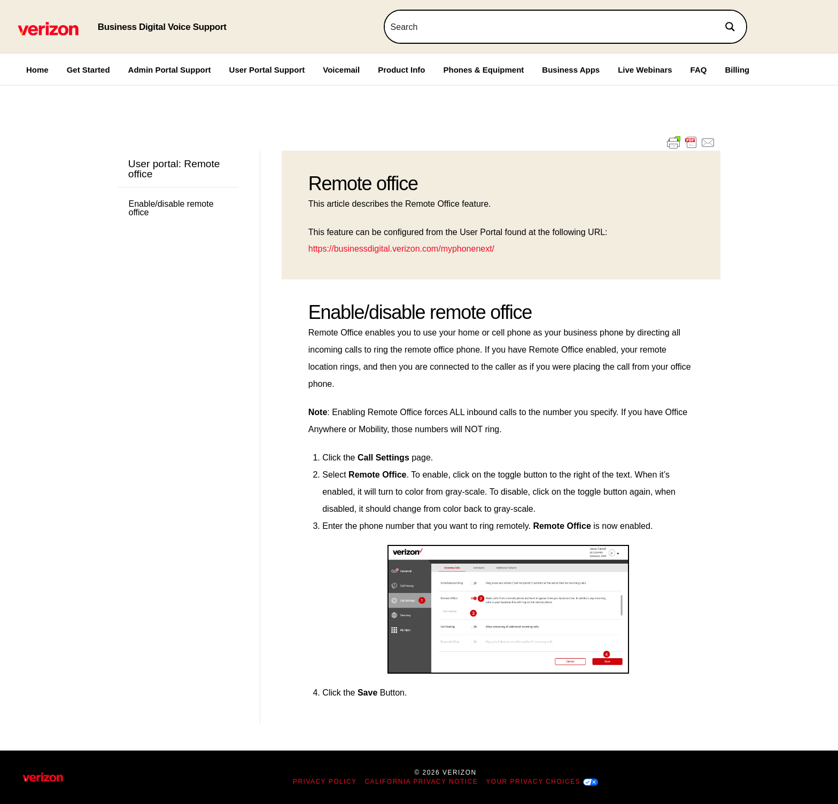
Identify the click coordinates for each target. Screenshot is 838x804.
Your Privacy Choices (533, 781)
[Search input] (550, 26)
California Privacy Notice (421, 781)
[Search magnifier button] (730, 27)
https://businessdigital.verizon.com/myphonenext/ (401, 248)
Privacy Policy (325, 781)
